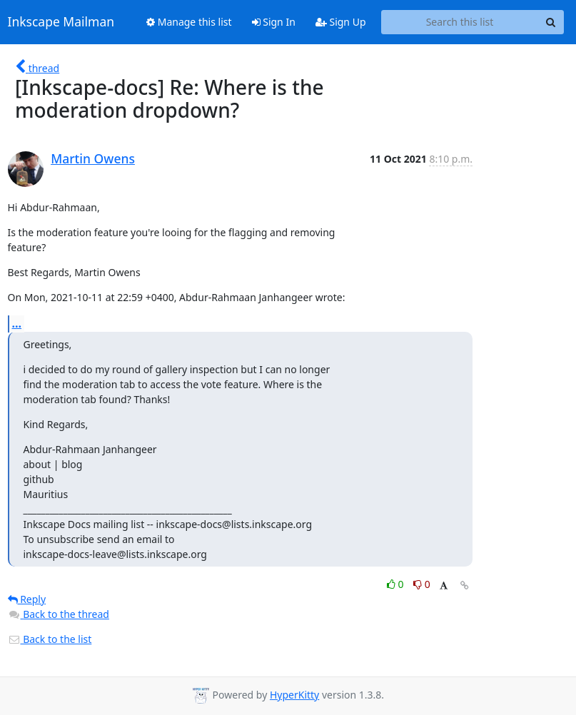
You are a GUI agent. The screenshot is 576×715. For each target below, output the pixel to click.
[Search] (551, 22)
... (17, 323)
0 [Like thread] (396, 584)
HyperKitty (294, 694)
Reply (27, 599)
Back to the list (50, 639)
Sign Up (340, 22)
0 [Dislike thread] (421, 584)
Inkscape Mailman (61, 22)
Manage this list (189, 22)
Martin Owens (93, 158)
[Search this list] (460, 22)
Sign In (273, 22)
